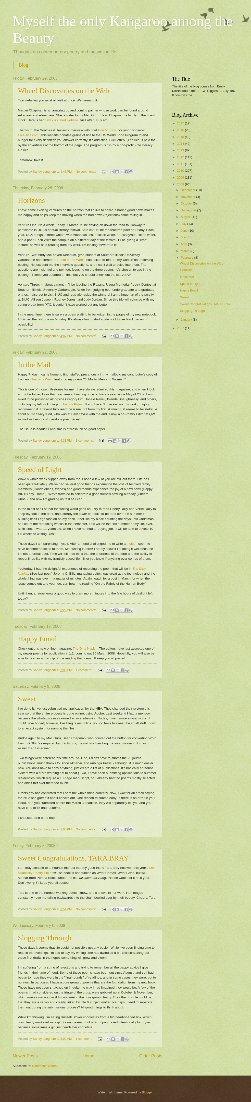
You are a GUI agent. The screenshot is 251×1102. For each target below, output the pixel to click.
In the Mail (34, 365)
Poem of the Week (71, 260)
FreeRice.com (28, 135)
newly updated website (61, 120)
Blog (23, 65)
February (187, 257)
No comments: (86, 171)
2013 (181, 150)
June (184, 230)
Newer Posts (25, 1056)
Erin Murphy (107, 130)
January (187, 319)
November (188, 197)
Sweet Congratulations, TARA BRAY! (74, 858)
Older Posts (150, 1056)
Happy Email (37, 639)
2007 (181, 328)
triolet (130, 543)
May (184, 237)
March (185, 251)
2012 (181, 157)
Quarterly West (41, 379)
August (186, 217)
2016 (181, 130)
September (189, 210)
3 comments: (85, 440)
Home (88, 1056)
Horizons (31, 200)
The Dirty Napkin (85, 648)
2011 (181, 164)
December (188, 190)
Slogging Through (45, 938)
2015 (181, 137)
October (187, 203)
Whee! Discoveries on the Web (63, 90)
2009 (181, 177)
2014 (181, 143)
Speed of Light (40, 469)
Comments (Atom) (45, 1066)
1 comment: (84, 670)
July (184, 224)
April (184, 244)
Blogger (147, 1092)
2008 (181, 184)
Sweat (27, 699)
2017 (181, 123)
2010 (181, 170)
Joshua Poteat (72, 404)
